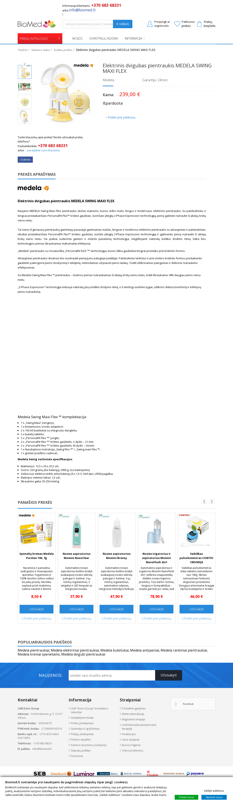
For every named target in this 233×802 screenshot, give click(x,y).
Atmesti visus (214, 797)
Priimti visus (186, 797)
